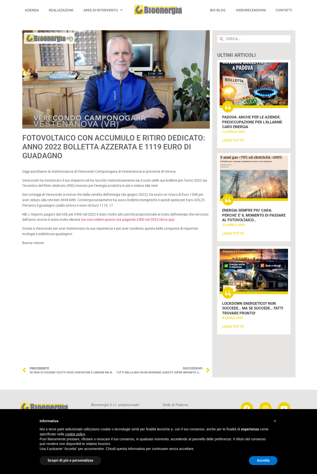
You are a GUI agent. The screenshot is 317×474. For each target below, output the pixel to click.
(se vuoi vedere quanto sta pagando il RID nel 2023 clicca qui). (128, 220)
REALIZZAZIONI (61, 10)
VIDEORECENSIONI (251, 10)
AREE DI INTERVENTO (103, 10)
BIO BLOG (218, 10)
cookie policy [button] (75, 434)
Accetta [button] (263, 460)
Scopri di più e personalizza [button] (70, 460)
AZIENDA (32, 10)
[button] (275, 421)
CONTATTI (284, 10)
